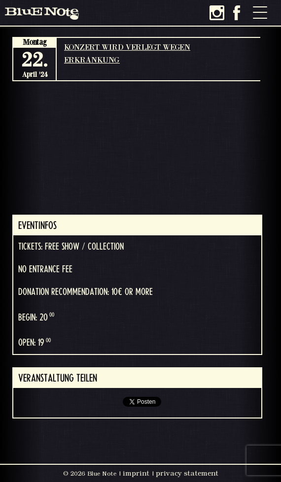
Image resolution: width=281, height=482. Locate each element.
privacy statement (187, 473)
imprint (136, 473)
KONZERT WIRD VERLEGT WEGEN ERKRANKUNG (127, 53)
